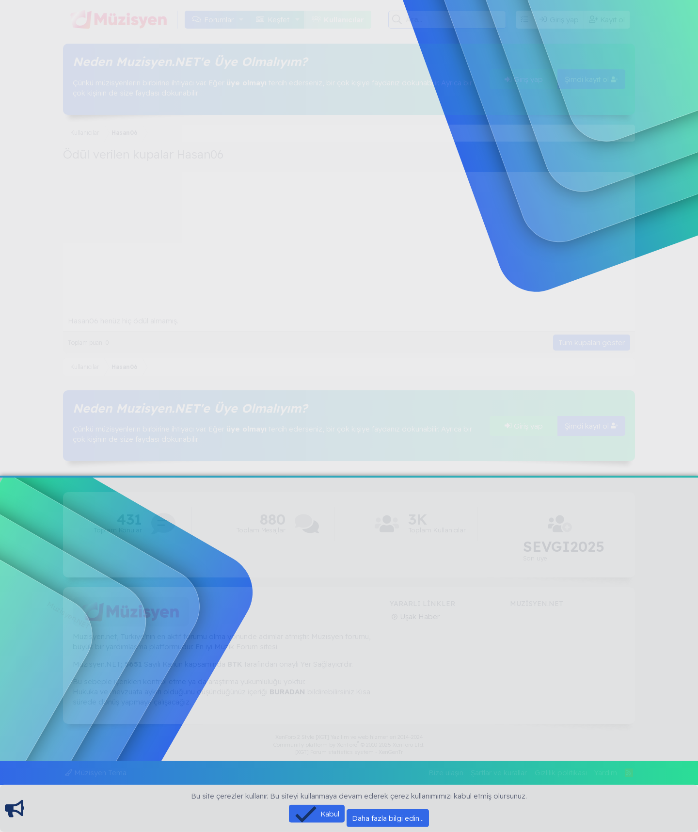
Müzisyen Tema (96, 772)
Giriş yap (524, 79)
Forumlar (219, 19)
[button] (241, 20)
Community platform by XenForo (349, 744)
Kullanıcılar (344, 19)
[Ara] (456, 19)
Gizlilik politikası (561, 772)
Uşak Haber (419, 616)
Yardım (605, 772)
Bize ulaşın (445, 772)
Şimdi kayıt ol (591, 79)
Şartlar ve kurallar (499, 772)
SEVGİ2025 (563, 547)
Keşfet (278, 19)
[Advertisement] (349, 240)
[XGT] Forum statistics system (349, 752)
